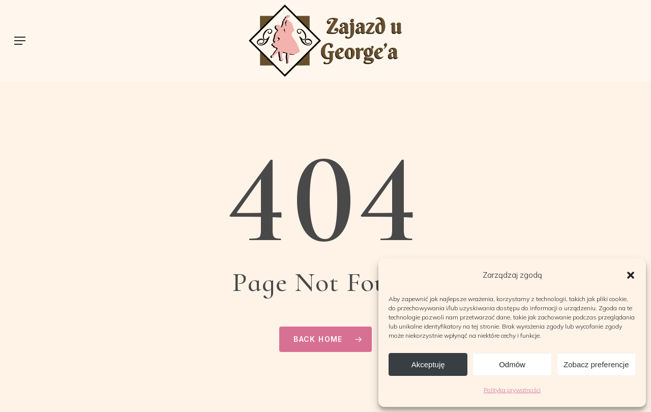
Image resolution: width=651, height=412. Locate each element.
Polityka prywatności (512, 390)
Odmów (512, 364)
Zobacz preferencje (596, 364)
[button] (631, 275)
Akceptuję (428, 364)
